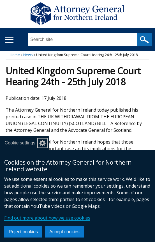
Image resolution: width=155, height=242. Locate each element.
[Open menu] (9, 39)
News (28, 54)
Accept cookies (64, 231)
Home (15, 54)
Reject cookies (23, 231)
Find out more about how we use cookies (47, 218)
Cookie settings (20, 142)
